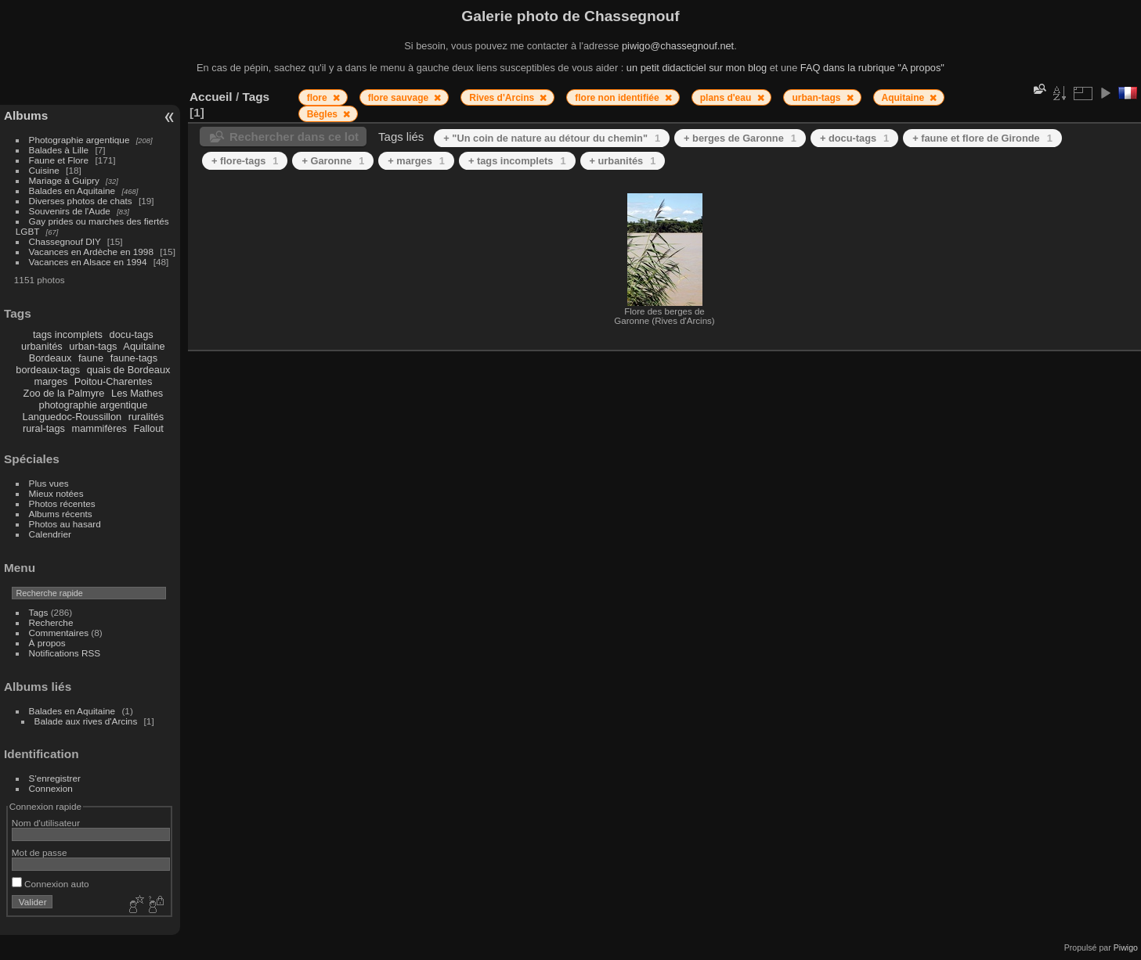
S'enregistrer (55, 778)
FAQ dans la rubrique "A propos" (872, 68)
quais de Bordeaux (129, 370)
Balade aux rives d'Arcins (86, 721)
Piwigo (1126, 947)
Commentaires (59, 632)
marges (50, 381)
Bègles (324, 114)
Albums (26, 115)
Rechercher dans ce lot (294, 136)
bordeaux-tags (48, 370)
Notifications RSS (65, 653)
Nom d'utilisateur (46, 823)
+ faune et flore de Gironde (982, 138)
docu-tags (131, 334)
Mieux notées (56, 493)
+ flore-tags (244, 161)
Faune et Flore (59, 160)
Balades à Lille (59, 150)
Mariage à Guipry (64, 180)
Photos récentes (62, 503)
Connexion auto (50, 884)
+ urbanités (623, 161)
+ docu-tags (854, 138)
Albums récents (60, 514)
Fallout (148, 428)
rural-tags (44, 428)
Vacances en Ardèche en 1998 (91, 251)
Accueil (211, 96)
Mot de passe (39, 852)
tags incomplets (68, 334)
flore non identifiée (618, 97)
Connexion (51, 788)
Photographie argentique (79, 140)
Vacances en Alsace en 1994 (88, 262)
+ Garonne (332, 161)
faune (90, 358)
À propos (47, 643)
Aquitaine (143, 346)
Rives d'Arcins (502, 97)
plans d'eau (727, 97)
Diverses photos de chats (80, 201)
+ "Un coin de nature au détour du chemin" (551, 138)
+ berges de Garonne (740, 138)
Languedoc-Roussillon (72, 416)
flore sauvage (399, 97)
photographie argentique (93, 405)
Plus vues (49, 483)
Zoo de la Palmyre (64, 393)
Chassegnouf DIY (65, 241)
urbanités (42, 346)
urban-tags (93, 346)
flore (318, 97)
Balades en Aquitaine (72, 190)
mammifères (99, 428)
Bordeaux (50, 358)
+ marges (416, 161)
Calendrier (50, 534)
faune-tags (133, 358)
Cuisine (44, 170)
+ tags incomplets (517, 161)
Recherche (51, 622)
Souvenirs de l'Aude (69, 211)
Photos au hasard (65, 524)
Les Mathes (137, 393)
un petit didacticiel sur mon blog (696, 68)
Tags (39, 612)
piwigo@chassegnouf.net (678, 46)
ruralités (146, 416)
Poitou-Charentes (113, 381)
